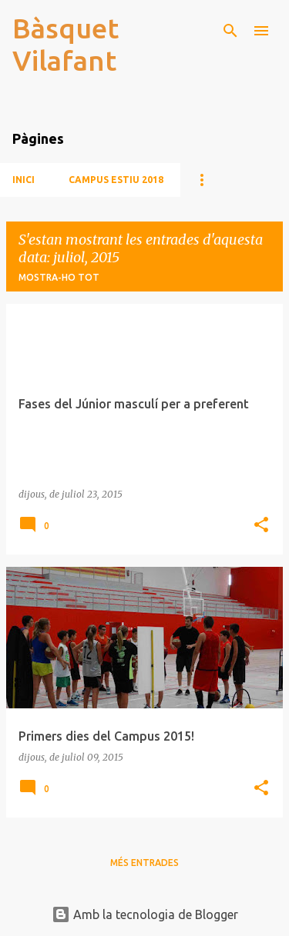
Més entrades (144, 863)
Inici (23, 180)
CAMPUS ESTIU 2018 (116, 180)
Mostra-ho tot (58, 277)
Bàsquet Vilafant (65, 44)
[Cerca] (230, 30)
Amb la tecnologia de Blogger (145, 914)
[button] (261, 525)
